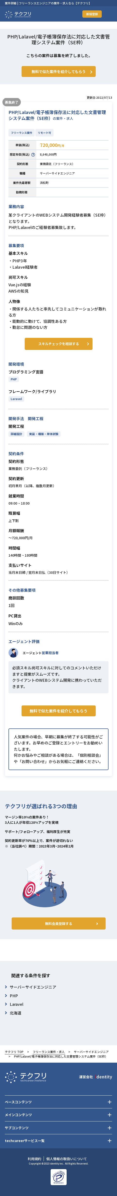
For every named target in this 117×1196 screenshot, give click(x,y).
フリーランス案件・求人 (49, 1052)
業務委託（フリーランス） (57, 164)
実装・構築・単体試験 (43, 434)
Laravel (16, 399)
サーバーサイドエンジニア (57, 173)
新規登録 (92, 14)
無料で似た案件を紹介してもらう (58, 711)
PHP (14, 379)
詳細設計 (16, 434)
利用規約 (34, 1158)
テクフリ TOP (14, 1052)
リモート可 (44, 133)
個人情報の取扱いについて (66, 1158)
